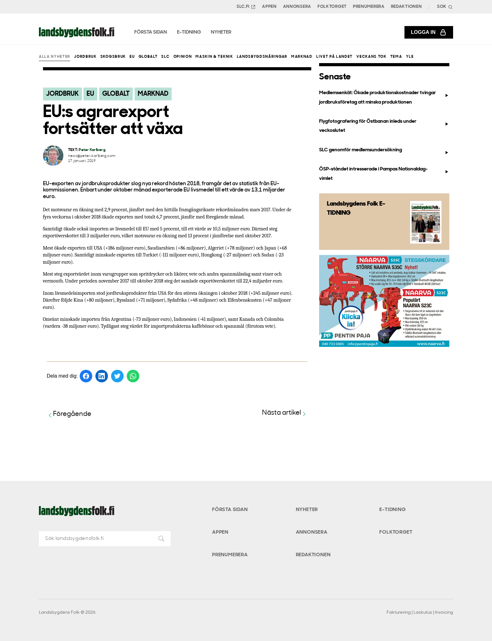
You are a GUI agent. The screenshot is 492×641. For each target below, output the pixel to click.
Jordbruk (85, 57)
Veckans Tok (371, 57)
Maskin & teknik (214, 57)
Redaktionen (406, 6)
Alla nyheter (54, 57)
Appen (269, 6)
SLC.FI (246, 6)
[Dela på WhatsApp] (133, 376)
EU (132, 57)
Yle (410, 57)
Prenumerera (369, 6)
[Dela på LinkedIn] (101, 376)
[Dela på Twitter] (117, 376)
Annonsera (297, 6)
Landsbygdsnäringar (262, 57)
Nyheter (307, 509)
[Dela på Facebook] (86, 376)
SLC (165, 57)
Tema (396, 57)
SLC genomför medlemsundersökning (384, 151)
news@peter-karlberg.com (92, 156)
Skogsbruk (113, 57)
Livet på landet (334, 57)
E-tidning (392, 509)
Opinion (183, 57)
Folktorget (332, 6)
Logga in (429, 32)
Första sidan (230, 509)
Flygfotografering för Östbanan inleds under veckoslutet (384, 126)
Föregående (69, 414)
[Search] (444, 7)
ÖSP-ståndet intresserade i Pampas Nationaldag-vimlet (384, 174)
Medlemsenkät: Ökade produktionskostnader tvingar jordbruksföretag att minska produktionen (384, 97)
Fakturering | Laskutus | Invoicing (420, 612)
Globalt (148, 57)
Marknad (302, 57)
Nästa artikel (285, 413)
